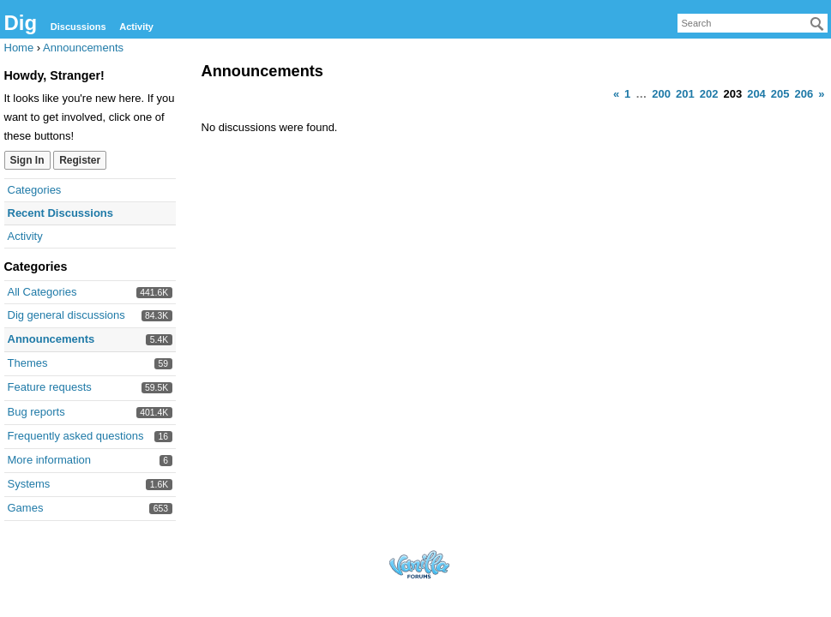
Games (26, 507)
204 (756, 93)
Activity (136, 26)
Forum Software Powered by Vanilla (419, 564)
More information (50, 459)
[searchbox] (752, 23)
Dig (21, 22)
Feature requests (50, 386)
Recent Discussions (61, 213)
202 (709, 93)
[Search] (817, 24)
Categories (35, 189)
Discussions (78, 26)
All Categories (42, 291)
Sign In (27, 160)
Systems (29, 483)
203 (732, 93)
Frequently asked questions (76, 435)
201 (685, 93)
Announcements (51, 338)
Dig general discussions (66, 314)
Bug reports (36, 411)
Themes (28, 362)
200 (661, 93)
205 (780, 93)
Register (79, 160)
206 (804, 93)
